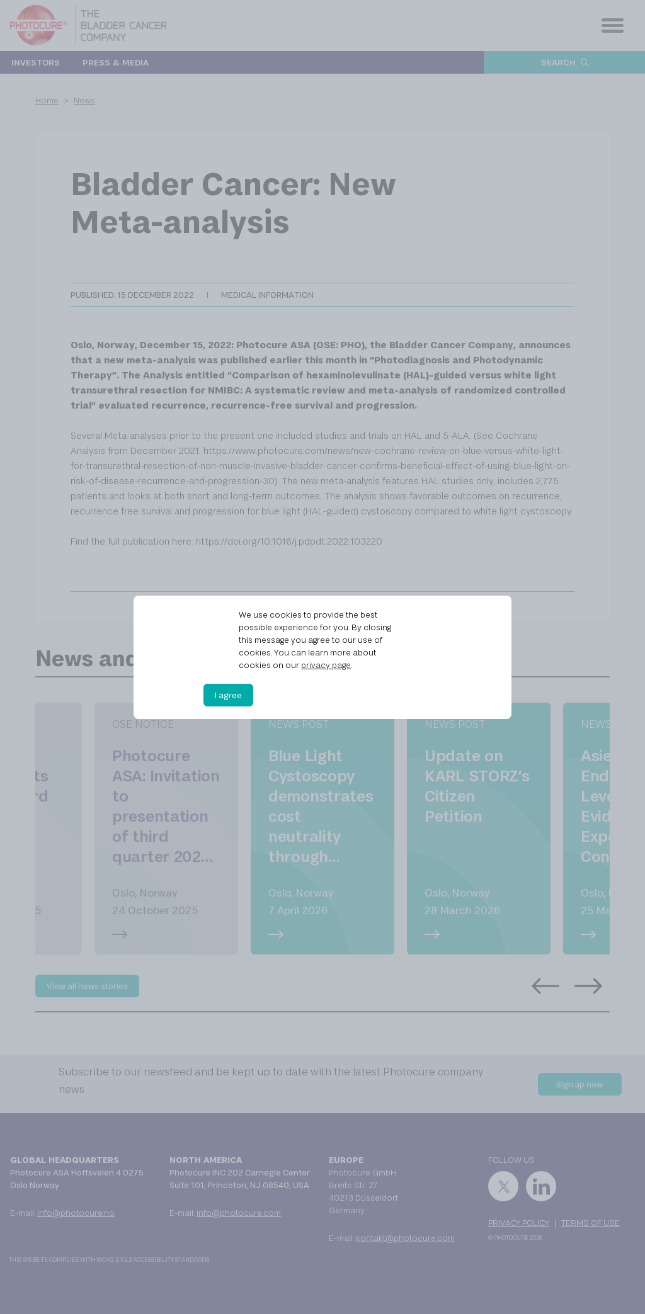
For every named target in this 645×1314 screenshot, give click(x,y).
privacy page (326, 665)
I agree (228, 695)
